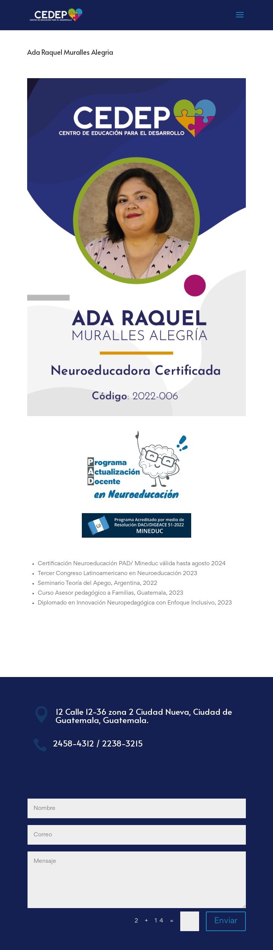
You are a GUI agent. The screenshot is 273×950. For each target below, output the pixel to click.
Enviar (226, 921)
